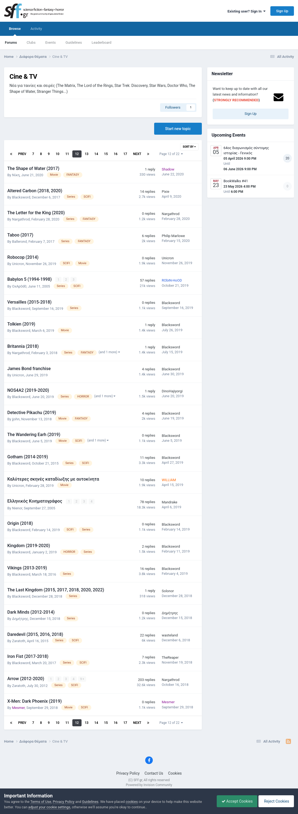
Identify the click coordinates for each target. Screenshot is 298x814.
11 (67, 154)
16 (116, 154)
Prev (22, 154)
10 (57, 154)
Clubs (31, 42)
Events (50, 42)
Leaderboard (101, 42)
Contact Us (154, 773)
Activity (36, 29)
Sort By (189, 146)
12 (77, 154)
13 (87, 154)
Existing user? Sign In (246, 11)
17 (125, 154)
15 (106, 154)
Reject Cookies (275, 801)
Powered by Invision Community (149, 784)
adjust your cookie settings (49, 807)
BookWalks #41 (236, 181)
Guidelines (74, 42)
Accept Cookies (234, 801)
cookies (132, 802)
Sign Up (282, 11)
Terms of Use (40, 802)
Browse (15, 31)
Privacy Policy (128, 773)
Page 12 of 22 (171, 154)
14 (96, 154)
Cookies (175, 773)
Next (137, 154)
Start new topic (178, 129)
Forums (11, 42)
